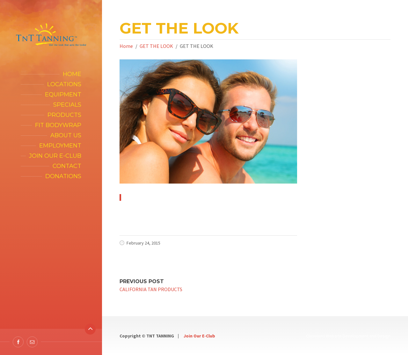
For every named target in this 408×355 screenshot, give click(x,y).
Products (64, 114)
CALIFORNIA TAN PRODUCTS (151, 289)
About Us (65, 135)
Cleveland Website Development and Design (348, 336)
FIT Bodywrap (58, 125)
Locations (64, 84)
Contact (67, 166)
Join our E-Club (55, 155)
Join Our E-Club (199, 336)
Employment (60, 145)
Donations (63, 176)
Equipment (63, 94)
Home (72, 74)
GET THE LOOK (156, 46)
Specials (67, 104)
